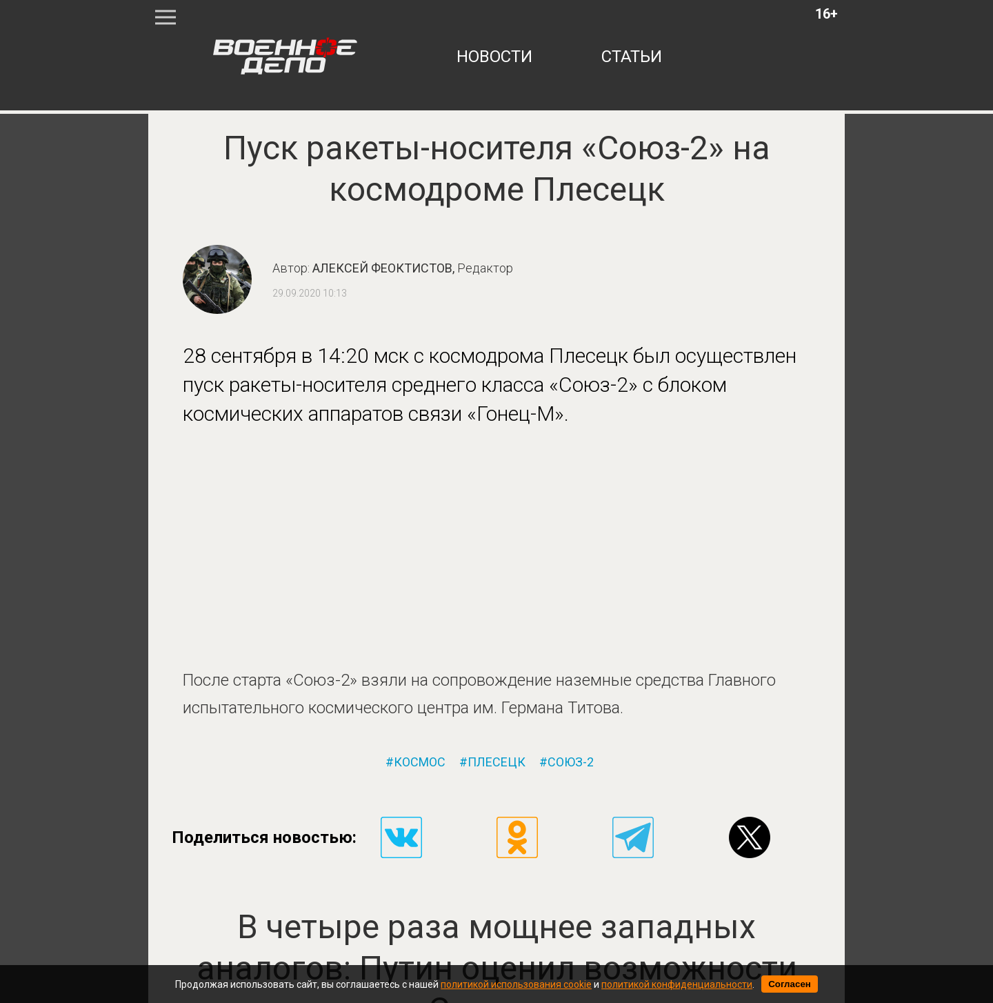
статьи (631, 56)
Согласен (789, 984)
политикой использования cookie (516, 984)
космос (419, 762)
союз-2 (571, 762)
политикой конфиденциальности (676, 984)
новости (494, 56)
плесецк (496, 762)
